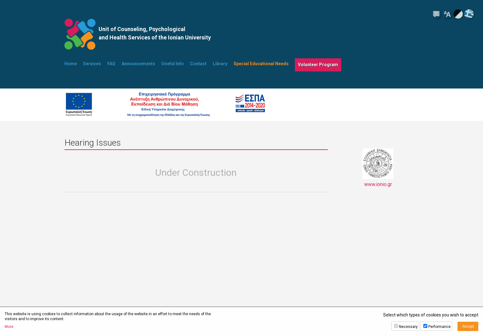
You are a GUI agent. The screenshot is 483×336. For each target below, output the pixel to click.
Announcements (138, 63)
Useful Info (172, 63)
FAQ (111, 63)
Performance (439, 327)
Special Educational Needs (261, 63)
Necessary (408, 327)
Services (92, 63)
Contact (198, 63)
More (9, 327)
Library (220, 63)
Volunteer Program (318, 64)
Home (70, 63)
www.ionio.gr (377, 167)
